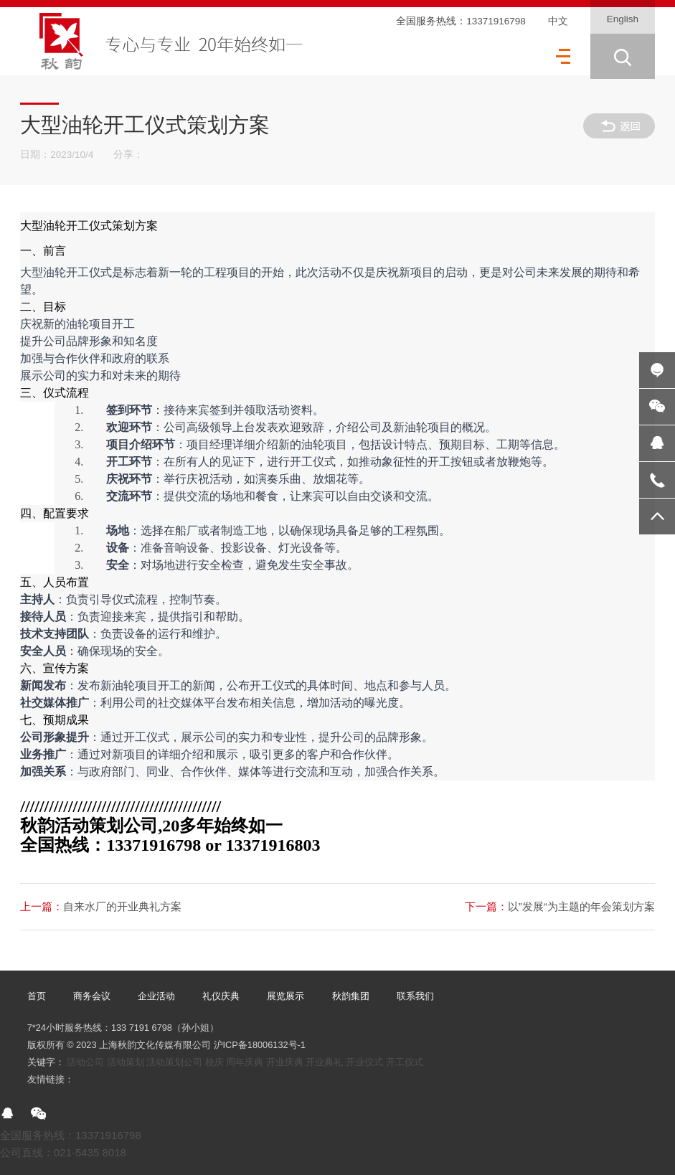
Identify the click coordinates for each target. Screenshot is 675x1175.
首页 (36, 996)
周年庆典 (244, 1062)
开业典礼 (324, 1062)
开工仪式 (404, 1062)
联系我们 (415, 996)
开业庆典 (284, 1062)
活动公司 (85, 1062)
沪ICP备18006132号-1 (260, 1044)
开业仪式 (364, 1062)
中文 (558, 21)
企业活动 (156, 996)
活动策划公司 (174, 1062)
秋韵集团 (350, 996)
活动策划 (125, 1062)
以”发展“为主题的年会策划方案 (560, 906)
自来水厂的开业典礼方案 (100, 906)
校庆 (214, 1062)
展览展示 (285, 996)
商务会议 (91, 996)
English (622, 19)
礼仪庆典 (221, 996)
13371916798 (496, 21)
